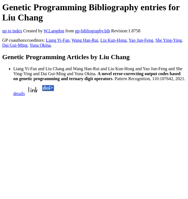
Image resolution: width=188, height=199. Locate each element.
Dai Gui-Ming (14, 45)
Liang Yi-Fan (57, 40)
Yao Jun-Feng (141, 40)
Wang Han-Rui (85, 40)
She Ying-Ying (168, 40)
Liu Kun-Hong (114, 40)
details (19, 93)
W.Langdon (53, 30)
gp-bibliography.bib (92, 30)
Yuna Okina (40, 45)
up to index (12, 30)
